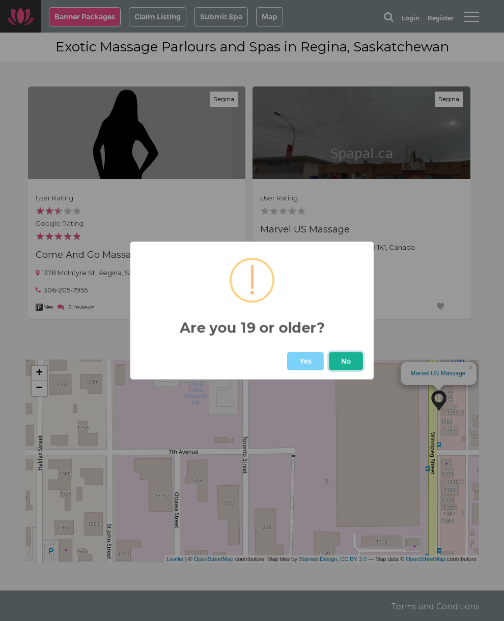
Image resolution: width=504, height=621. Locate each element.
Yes (305, 361)
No (346, 361)
